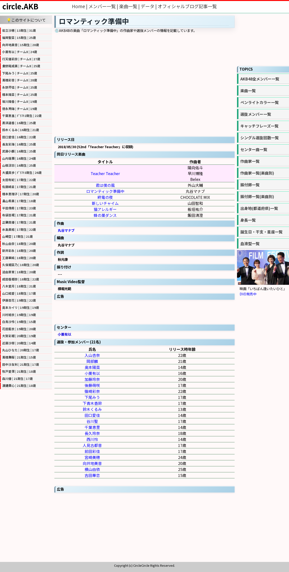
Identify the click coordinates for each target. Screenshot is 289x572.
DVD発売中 (248, 293)
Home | (80, 6)
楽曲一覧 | (130, 6)
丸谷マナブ (66, 230)
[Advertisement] (144, 311)
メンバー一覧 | (103, 6)
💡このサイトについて (26, 20)
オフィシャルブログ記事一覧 (187, 6)
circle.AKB (20, 6)
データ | (149, 6)
